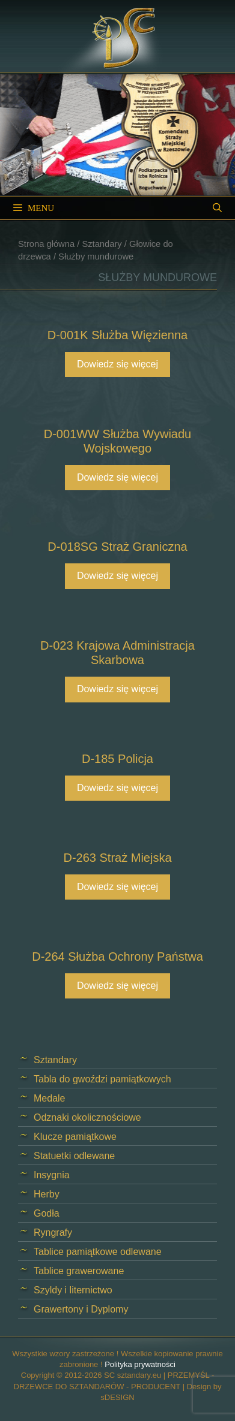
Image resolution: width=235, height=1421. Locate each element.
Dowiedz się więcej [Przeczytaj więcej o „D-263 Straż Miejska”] (117, 887)
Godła (47, 1213)
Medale (49, 1098)
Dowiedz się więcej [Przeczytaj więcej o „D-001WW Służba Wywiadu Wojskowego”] (117, 477)
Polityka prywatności (140, 1364)
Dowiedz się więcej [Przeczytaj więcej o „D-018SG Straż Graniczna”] (117, 576)
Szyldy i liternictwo (73, 1290)
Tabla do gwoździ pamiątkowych (102, 1079)
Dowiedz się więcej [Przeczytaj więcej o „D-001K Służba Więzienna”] (117, 364)
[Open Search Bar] (217, 208)
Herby (47, 1194)
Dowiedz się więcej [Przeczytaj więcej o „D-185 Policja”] (117, 788)
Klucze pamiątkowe (75, 1137)
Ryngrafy (53, 1232)
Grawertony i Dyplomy (81, 1309)
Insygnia (52, 1175)
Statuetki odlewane (74, 1156)
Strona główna (46, 244)
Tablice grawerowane (79, 1271)
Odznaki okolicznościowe (87, 1117)
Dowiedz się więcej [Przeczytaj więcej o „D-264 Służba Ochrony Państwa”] (117, 985)
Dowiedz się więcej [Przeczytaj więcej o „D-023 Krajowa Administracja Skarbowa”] (117, 689)
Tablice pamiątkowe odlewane (98, 1252)
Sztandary (101, 244)
